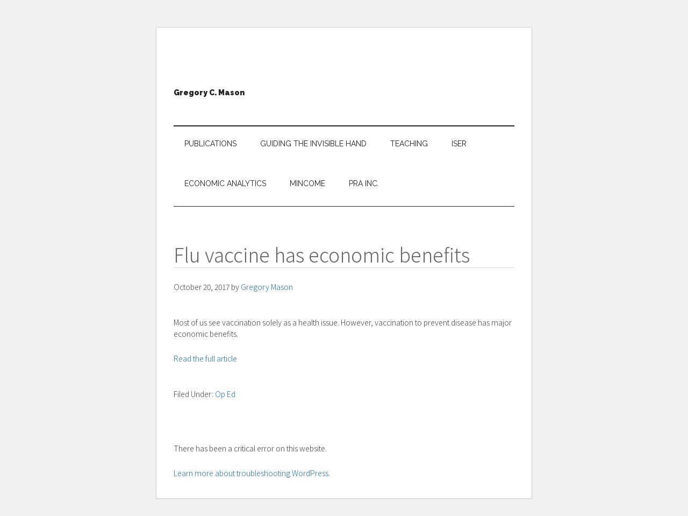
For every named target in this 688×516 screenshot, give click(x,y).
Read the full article (205, 358)
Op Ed (225, 393)
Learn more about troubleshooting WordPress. (252, 473)
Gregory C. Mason (209, 92)
